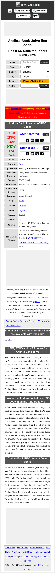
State (12, 67)
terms (32, 556)
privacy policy (42, 556)
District (12, 72)
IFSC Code (10, 547)
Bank (12, 62)
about (7, 556)
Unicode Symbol (42, 552)
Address (12, 86)
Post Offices (27, 552)
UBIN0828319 (29, 147)
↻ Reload (44, 62)
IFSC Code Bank (30, 4)
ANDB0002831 (29, 134)
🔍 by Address (39, 10)
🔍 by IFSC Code (22, 10)
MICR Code (22, 547)
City (13, 76)
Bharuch (22, 205)
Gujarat (22, 210)
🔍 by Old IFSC (23, 15)
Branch (12, 81)
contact (14, 556)
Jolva (21, 164)
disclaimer (23, 556)
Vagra (21, 200)
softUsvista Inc (42, 565)
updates (27, 561)
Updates (36, 301)
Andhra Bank (16, 109)
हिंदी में (36, 15)
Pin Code (16, 552)
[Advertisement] (27, 29)
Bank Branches (37, 547)
